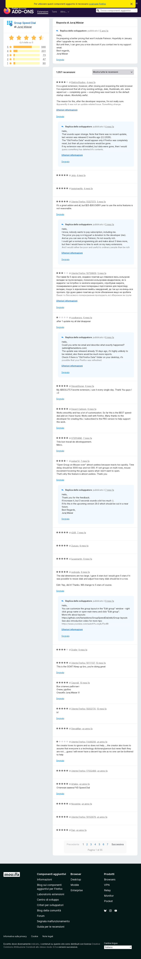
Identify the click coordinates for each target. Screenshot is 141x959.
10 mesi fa (101, 663)
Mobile (75, 884)
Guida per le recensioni (50, 926)
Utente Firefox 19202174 (83, 708)
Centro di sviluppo (48, 899)
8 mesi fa (84, 545)
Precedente (73, 844)
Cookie (34, 936)
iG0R (73, 532)
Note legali (48, 936)
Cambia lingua (110, 943)
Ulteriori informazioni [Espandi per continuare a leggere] (66, 110)
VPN (107, 884)
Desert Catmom (78, 409)
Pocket (108, 901)
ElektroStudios (78, 82)
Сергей (75, 682)
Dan (73, 830)
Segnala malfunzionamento (53, 921)
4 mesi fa (91, 82)
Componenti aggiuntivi (51, 874)
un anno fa (87, 728)
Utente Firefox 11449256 (83, 742)
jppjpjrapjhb (77, 188)
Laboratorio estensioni (50, 894)
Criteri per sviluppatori (50, 905)
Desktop (76, 879)
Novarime (76, 804)
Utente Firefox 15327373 (83, 201)
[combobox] (116, 10)
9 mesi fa (87, 559)
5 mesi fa (101, 201)
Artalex (74, 784)
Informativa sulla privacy (15, 936)
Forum (41, 915)
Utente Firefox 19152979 (83, 817)
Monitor (109, 895)
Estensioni (42, 11)
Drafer (74, 649)
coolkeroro (76, 317)
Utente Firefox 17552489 (83, 771)
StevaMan (76, 728)
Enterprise (77, 890)
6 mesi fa (87, 317)
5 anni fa (104, 31)
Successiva (118, 844)
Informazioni (44, 879)
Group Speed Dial (25, 22)
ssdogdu (75, 572)
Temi (54, 11)
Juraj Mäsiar (24, 26)
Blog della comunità (49, 910)
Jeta (73, 175)
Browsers (109, 879)
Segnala (60, 59)
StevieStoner (77, 386)
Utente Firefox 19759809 (83, 273)
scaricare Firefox (97, 4)
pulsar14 (75, 461)
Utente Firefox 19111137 (83, 663)
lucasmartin (76, 559)
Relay (107, 890)
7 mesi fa (87, 438)
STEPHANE (76, 438)
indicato (35, 944)
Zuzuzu (74, 545)
